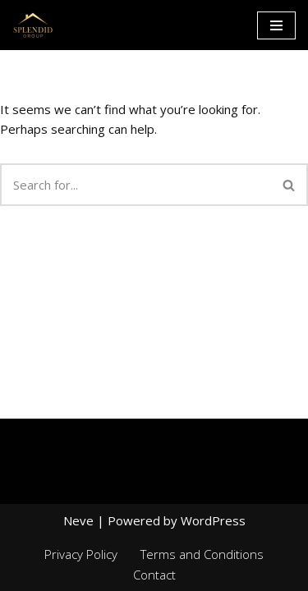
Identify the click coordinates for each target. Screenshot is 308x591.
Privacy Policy (80, 554)
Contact (154, 574)
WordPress (213, 520)
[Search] (135, 184)
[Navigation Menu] (276, 25)
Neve (78, 520)
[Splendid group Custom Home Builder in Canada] (32, 25)
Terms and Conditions (202, 554)
